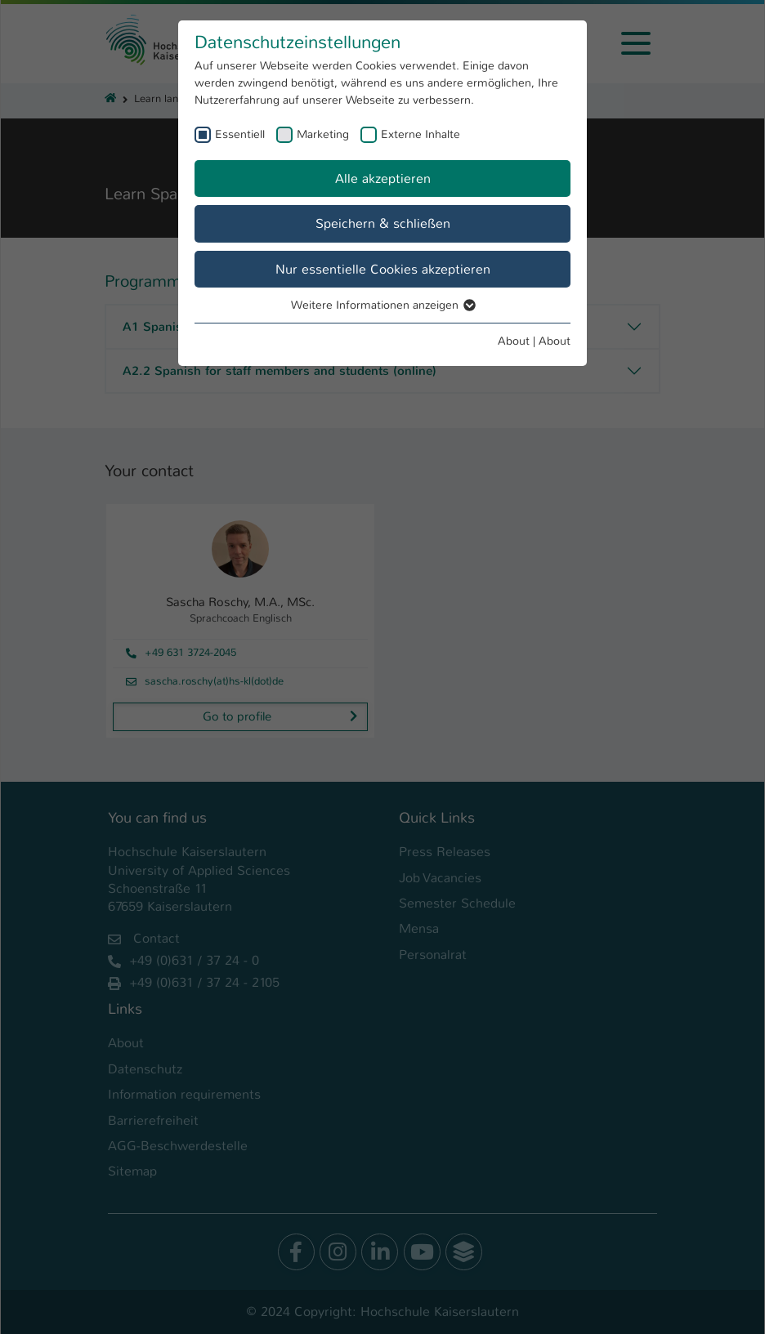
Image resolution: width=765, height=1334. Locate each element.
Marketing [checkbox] (323, 134)
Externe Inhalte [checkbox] (420, 134)
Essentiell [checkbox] (240, 134)
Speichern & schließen (382, 223)
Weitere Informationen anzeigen (382, 304)
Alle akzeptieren (383, 178)
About (514, 340)
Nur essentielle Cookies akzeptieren (382, 269)
